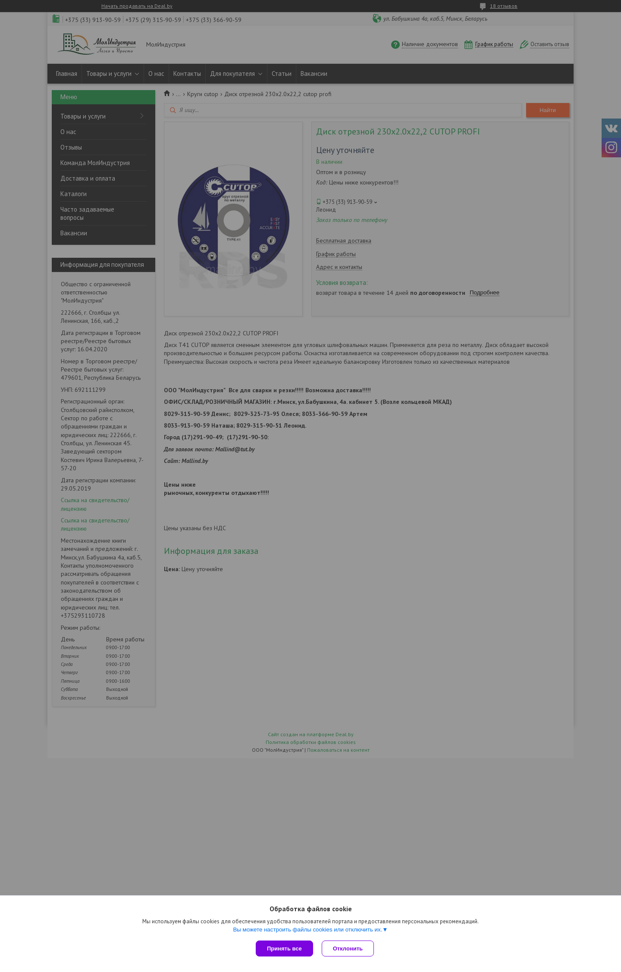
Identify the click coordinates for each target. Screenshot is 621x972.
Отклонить (348, 948)
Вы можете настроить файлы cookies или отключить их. (307, 929)
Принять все (284, 948)
